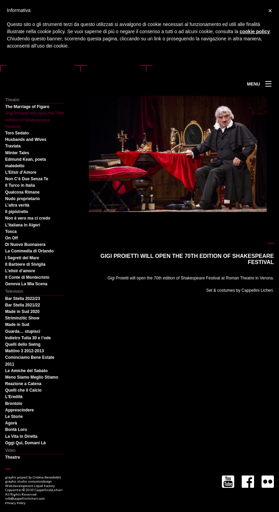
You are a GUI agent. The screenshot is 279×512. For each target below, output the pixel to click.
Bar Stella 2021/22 (22, 305)
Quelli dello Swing (22, 344)
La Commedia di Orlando (29, 251)
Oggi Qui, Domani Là (25, 443)
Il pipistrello (16, 211)
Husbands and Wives (25, 139)
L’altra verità (17, 205)
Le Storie (14, 416)
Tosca (11, 231)
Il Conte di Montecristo (27, 277)
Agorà (11, 423)
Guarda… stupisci (22, 331)
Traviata (13, 146)
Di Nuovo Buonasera (25, 244)
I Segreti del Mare (22, 257)
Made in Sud (17, 324)
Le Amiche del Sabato (26, 370)
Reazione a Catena (23, 383)
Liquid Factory (44, 486)
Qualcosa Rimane (22, 192)
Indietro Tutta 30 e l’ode (28, 338)
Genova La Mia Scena (26, 283)
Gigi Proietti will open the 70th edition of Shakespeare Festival (34, 120)
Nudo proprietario (22, 198)
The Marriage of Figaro (27, 106)
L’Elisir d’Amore (20, 172)
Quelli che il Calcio (23, 390)
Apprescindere (19, 410)
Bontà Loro (16, 429)
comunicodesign (40, 481)
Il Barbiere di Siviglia (25, 264)
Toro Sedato (17, 133)
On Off (11, 238)
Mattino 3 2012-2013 (24, 351)
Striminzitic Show (22, 318)
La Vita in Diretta (21, 436)
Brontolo (13, 403)
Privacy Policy (15, 503)
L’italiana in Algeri (22, 225)
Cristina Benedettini (46, 477)
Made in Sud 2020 (22, 311)
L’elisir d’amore (20, 270)
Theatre (12, 457)
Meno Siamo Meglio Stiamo (31, 377)
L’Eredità (14, 396)
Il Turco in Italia (20, 185)
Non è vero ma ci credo (27, 218)
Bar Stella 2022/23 (22, 298)
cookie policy (255, 31)
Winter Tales (17, 152)
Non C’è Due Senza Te (26, 178)
